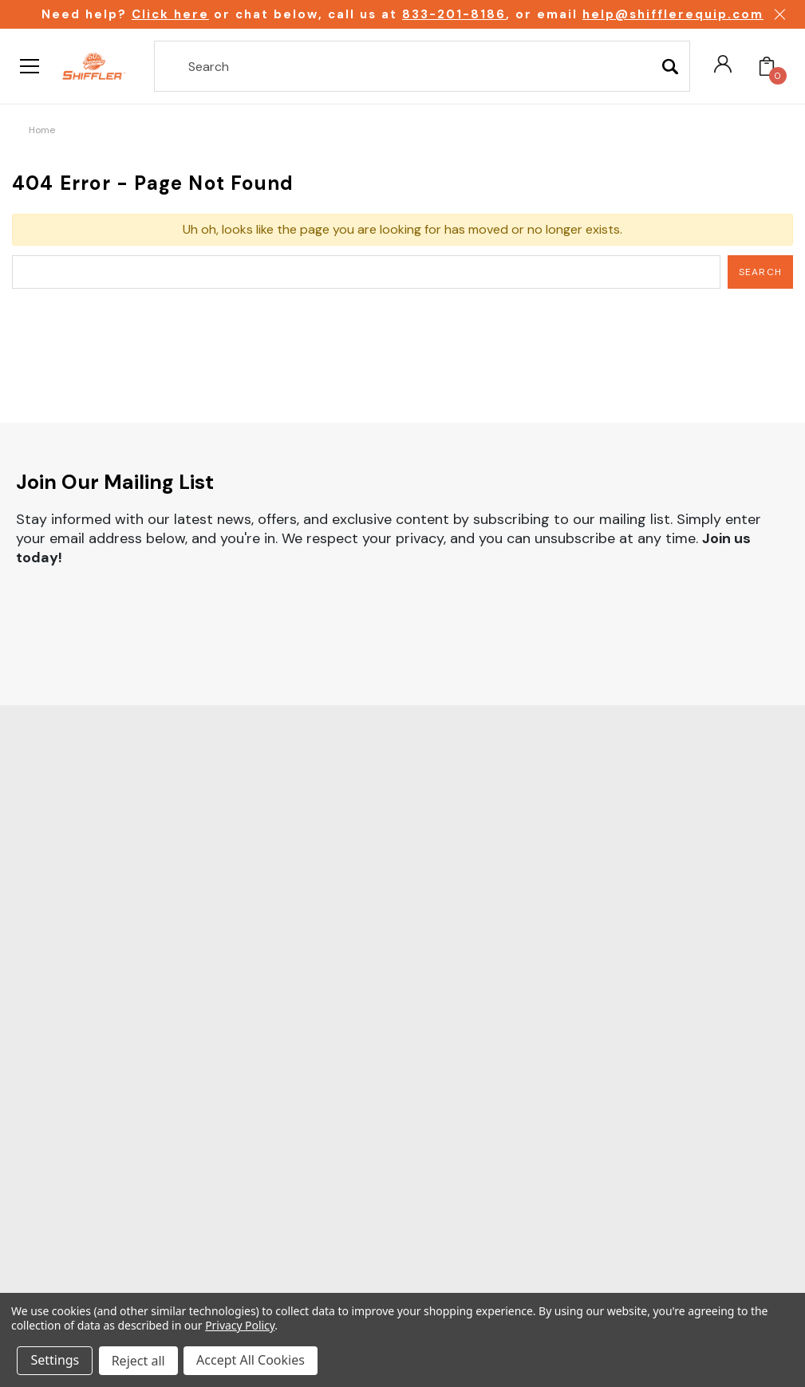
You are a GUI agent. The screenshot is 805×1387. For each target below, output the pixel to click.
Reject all (139, 1361)
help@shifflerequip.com (673, 14)
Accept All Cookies (252, 1361)
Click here (170, 14)
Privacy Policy (239, 1326)
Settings (55, 1361)
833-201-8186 (454, 14)
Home (42, 130)
